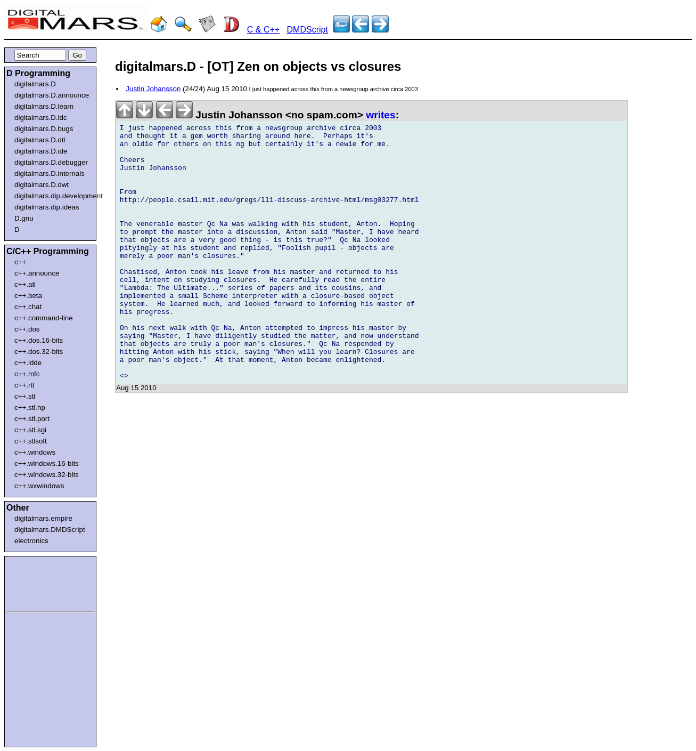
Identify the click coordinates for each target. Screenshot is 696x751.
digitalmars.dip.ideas (46, 207)
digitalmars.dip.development (52, 196)
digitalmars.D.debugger (51, 162)
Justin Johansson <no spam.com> (241, 114)
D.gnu (24, 218)
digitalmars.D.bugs (43, 129)
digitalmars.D (35, 84)
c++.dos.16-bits (38, 340)
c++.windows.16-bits (46, 463)
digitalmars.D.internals (49, 173)
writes (380, 114)
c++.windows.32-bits (46, 475)
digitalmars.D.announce (51, 95)
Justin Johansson (153, 89)
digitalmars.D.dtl (39, 140)
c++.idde (28, 363)
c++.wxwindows (39, 486)
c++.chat (28, 307)
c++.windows (34, 452)
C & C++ (263, 29)
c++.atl (25, 284)
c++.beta (28, 296)
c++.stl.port (32, 419)
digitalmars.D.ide (40, 151)
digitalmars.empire (43, 518)
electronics (31, 541)
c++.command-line (43, 318)
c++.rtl (24, 385)
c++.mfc (26, 374)
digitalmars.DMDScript (49, 530)
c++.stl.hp (29, 407)
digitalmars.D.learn (43, 106)
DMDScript (307, 29)
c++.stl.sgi (30, 430)
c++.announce (37, 273)
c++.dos (26, 329)
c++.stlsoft (30, 441)
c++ (20, 262)
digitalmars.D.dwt (41, 185)
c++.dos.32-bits (38, 352)
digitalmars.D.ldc (40, 118)
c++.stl (24, 396)
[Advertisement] (38, 582)
